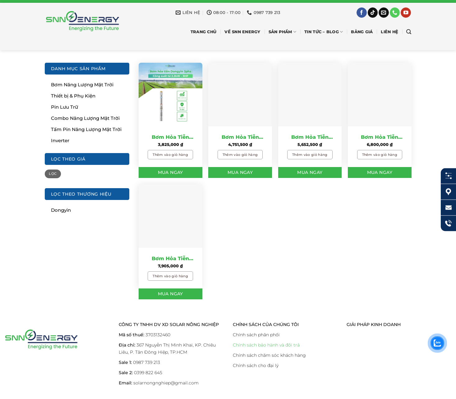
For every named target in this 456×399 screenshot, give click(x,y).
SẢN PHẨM (283, 32)
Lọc (53, 174)
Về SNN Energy (242, 31)
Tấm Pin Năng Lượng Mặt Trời (86, 129)
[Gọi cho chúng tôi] (395, 12)
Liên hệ (389, 31)
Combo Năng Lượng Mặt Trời (85, 118)
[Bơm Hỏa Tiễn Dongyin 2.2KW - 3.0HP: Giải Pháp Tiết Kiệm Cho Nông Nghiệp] (170, 94)
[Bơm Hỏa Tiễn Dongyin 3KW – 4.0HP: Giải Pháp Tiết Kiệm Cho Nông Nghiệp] (240, 94)
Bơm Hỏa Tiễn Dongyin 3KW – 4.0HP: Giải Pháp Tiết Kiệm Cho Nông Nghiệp (240, 137)
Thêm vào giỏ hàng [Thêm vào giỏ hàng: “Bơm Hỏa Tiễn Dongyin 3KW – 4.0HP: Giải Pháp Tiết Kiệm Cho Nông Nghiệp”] (240, 154)
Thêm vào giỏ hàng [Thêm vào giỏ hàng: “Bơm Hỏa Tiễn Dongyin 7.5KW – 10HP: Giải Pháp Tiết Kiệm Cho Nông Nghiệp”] (170, 276)
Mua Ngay (170, 172)
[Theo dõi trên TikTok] (373, 12)
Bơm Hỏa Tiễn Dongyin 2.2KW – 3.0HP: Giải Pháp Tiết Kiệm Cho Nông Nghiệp (170, 137)
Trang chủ (203, 31)
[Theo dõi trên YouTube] (406, 12)
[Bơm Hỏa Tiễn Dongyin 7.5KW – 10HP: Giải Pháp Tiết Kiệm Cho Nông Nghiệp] (170, 216)
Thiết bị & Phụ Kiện (73, 96)
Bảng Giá (362, 31)
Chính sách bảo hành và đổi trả (266, 345)
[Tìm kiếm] (408, 32)
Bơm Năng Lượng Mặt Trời (82, 85)
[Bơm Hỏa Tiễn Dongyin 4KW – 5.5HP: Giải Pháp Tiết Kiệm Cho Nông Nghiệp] (310, 94)
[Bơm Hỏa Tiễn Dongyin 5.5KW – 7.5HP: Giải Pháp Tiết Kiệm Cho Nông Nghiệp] (380, 94)
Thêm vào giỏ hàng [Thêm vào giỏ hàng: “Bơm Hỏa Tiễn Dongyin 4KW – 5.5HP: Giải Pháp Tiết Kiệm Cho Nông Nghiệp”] (310, 154)
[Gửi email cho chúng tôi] (384, 12)
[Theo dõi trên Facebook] (362, 12)
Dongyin (61, 210)
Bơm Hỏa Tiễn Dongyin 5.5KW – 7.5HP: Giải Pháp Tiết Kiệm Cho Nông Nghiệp (379, 137)
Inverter (60, 140)
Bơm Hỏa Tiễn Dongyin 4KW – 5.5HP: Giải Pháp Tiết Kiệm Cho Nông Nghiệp (309, 137)
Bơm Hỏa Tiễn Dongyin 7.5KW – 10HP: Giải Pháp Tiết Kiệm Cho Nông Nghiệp (170, 259)
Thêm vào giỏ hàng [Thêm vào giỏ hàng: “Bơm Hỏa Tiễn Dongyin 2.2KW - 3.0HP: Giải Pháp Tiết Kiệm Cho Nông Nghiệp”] (170, 154)
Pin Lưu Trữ (64, 107)
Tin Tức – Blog (323, 32)
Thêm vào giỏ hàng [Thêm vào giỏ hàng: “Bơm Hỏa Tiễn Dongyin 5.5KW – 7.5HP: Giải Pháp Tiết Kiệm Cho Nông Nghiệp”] (380, 154)
